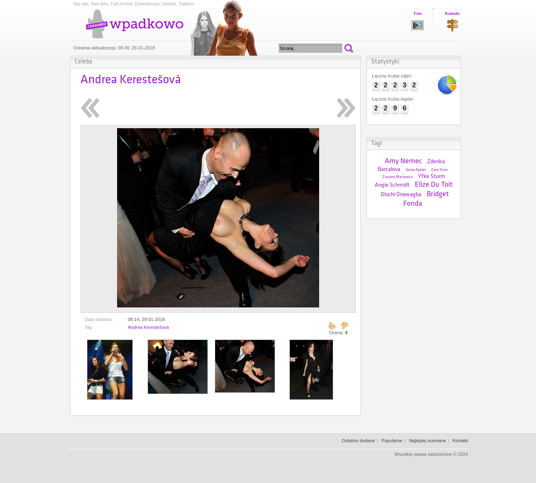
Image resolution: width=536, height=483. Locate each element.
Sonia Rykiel (416, 170)
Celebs (83, 62)
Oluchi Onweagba (401, 195)
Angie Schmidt (392, 185)
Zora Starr (439, 170)
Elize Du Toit (434, 185)
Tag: (89, 327)
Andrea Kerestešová (148, 327)
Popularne (391, 440)
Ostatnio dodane (358, 440)
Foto (418, 13)
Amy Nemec (403, 161)
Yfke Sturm (431, 177)
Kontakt (452, 13)
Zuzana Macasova (397, 177)
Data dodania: (99, 319)
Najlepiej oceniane (427, 440)
